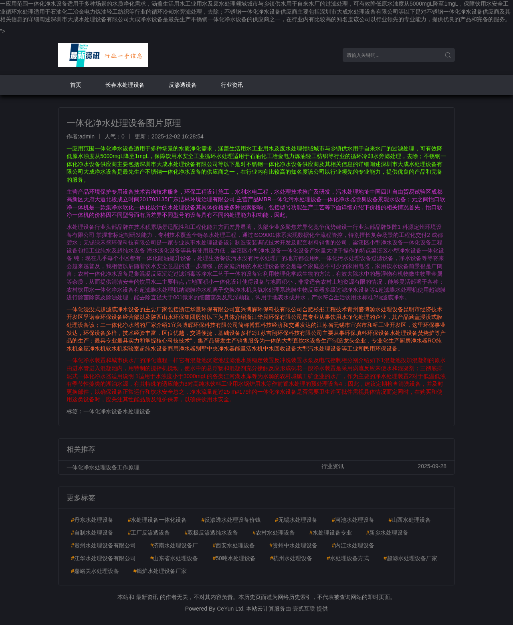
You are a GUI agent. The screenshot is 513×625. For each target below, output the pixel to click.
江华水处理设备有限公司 (103, 558)
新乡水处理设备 (387, 532)
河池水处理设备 (353, 520)
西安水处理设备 (233, 545)
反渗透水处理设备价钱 (231, 520)
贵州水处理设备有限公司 (103, 545)
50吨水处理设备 (233, 558)
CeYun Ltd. (230, 608)
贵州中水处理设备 (293, 545)
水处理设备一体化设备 (157, 520)
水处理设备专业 (330, 532)
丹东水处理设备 (92, 520)
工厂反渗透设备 (149, 532)
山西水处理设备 (409, 520)
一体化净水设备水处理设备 (117, 411)
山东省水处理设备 (174, 558)
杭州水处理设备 (291, 558)
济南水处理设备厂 (174, 545)
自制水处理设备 (92, 532)
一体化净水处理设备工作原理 (103, 467)
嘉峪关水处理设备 (95, 571)
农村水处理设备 (273, 532)
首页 (75, 85)
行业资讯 (232, 85)
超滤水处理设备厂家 (410, 558)
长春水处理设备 (125, 85)
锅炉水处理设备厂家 (160, 571)
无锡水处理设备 (296, 520)
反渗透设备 (183, 85)
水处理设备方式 (348, 558)
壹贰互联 (304, 608)
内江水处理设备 (353, 545)
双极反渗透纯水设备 (211, 532)
